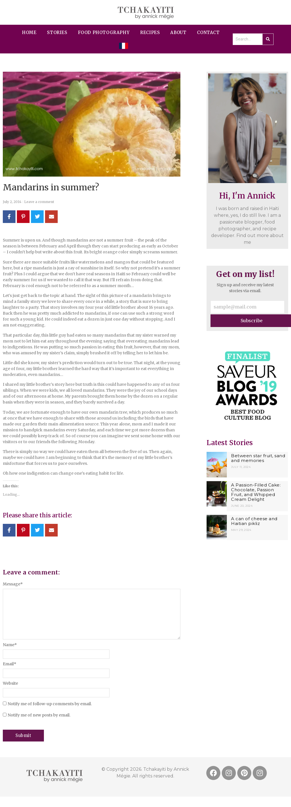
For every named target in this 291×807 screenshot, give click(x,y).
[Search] (247, 39)
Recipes (150, 32)
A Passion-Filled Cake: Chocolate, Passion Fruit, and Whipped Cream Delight (256, 491)
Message (13, 584)
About (178, 32)
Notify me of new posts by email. (39, 715)
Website (10, 683)
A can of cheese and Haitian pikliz (254, 520)
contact (208, 32)
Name (10, 645)
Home (29, 32)
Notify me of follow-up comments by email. (50, 703)
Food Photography (104, 32)
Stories (57, 32)
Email (9, 664)
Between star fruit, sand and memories (258, 458)
